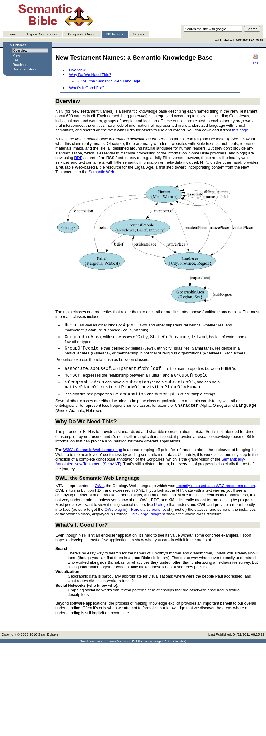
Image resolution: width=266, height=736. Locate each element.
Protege (161, 504)
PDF (255, 59)
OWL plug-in (115, 509)
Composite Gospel (82, 34)
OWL (99, 485)
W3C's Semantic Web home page (92, 449)
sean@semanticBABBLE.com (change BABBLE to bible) (147, 641)
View (16, 55)
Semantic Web (101, 172)
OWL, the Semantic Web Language (109, 81)
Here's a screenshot (148, 509)
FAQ (16, 60)
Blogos (138, 34)
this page (240, 130)
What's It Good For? (86, 88)
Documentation (24, 69)
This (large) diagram (147, 514)
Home (12, 34)
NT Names (114, 34)
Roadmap (20, 64)
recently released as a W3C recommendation (215, 485)
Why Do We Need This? (90, 74)
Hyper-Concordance (42, 34)
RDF (78, 157)
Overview (77, 70)
